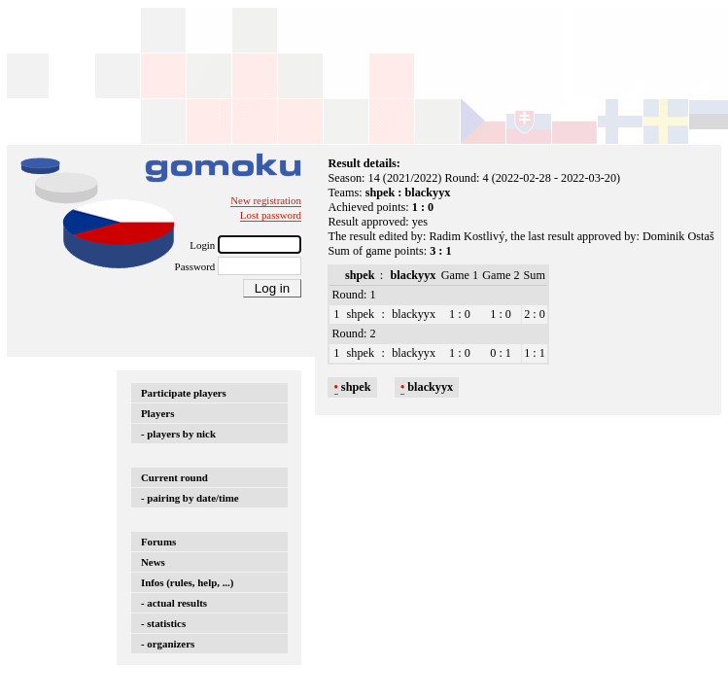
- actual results (174, 603)
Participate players (183, 393)
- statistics (163, 623)
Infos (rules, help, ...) (187, 582)
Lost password (270, 215)
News (153, 562)
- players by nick (178, 433)
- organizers (167, 643)
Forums (158, 541)
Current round (174, 477)
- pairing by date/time (190, 498)
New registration (265, 200)
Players (157, 413)
